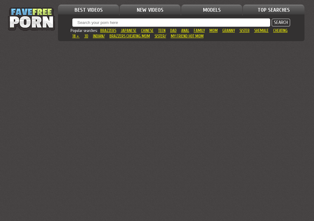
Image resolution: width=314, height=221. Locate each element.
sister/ (160, 36)
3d (86, 36)
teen (162, 30)
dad (173, 30)
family (199, 30)
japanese (128, 30)
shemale (261, 30)
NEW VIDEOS (150, 10)
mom (213, 30)
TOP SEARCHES (274, 10)
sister (244, 30)
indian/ (99, 36)
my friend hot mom (187, 36)
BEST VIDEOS (89, 10)
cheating (280, 30)
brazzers (108, 30)
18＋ (76, 36)
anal (185, 30)
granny (228, 30)
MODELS (212, 10)
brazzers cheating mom (129, 36)
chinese (147, 30)
